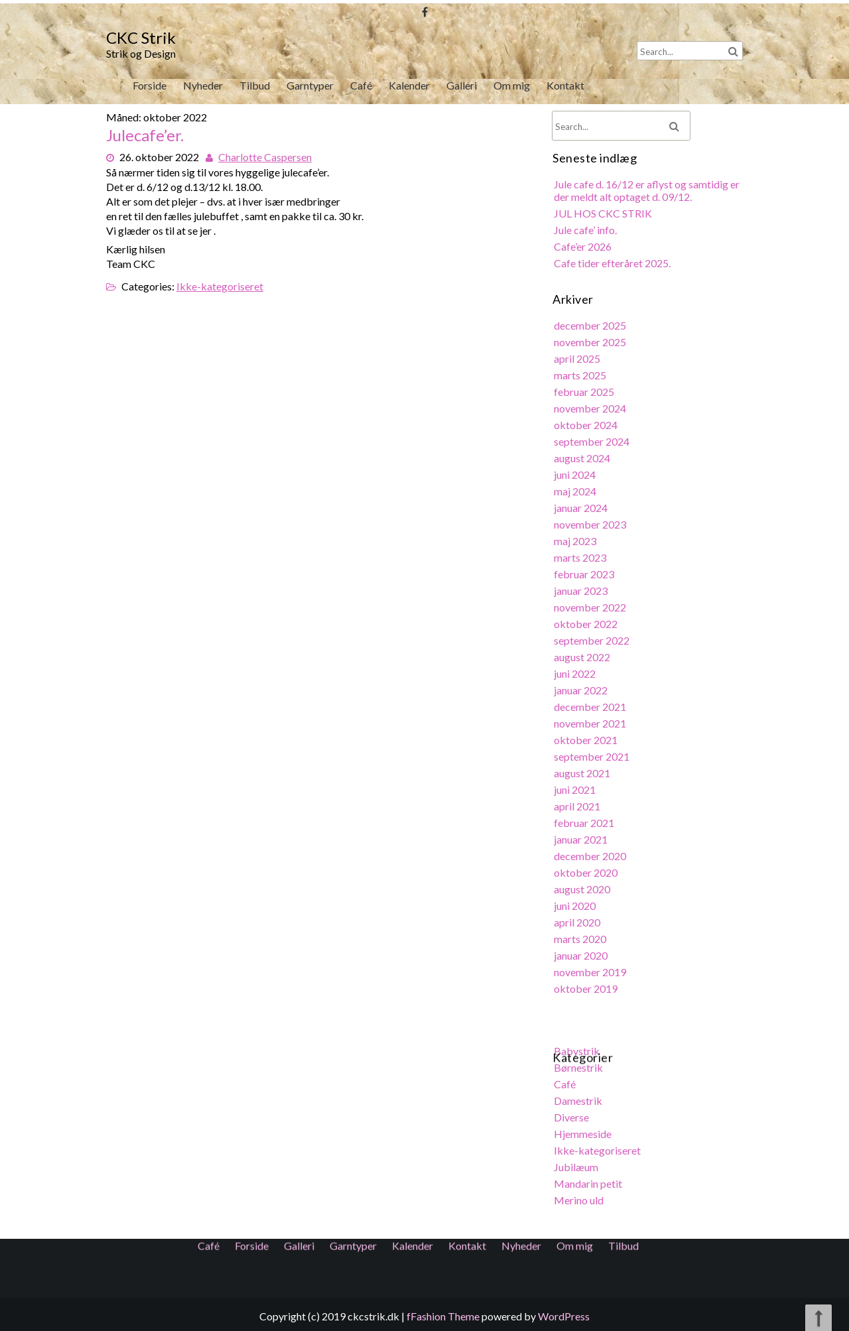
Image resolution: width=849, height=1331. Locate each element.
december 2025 (591, 329)
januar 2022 (581, 690)
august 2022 (583, 657)
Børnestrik (579, 1062)
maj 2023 (576, 542)
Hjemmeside (583, 1128)
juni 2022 (575, 673)
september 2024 (592, 444)
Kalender (409, 85)
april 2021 (578, 804)
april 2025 (578, 361)
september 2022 (592, 641)
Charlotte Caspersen (266, 155)
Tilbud (255, 85)
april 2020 (578, 919)
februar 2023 (585, 575)
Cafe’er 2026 (583, 251)
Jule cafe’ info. (586, 235)
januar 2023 (581, 591)
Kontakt (565, 85)
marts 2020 (581, 935)
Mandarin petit (589, 1177)
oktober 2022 (586, 624)
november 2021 (591, 722)
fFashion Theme (443, 1316)
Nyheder (202, 85)
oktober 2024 (586, 427)
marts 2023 (581, 558)
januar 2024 (581, 509)
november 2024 (591, 411)
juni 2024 (575, 476)
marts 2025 (581, 378)
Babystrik (577, 1046)
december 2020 (591, 854)
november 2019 (591, 968)
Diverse (572, 1112)
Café (361, 85)
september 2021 (592, 755)
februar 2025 (585, 395)
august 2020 (583, 886)
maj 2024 (576, 493)
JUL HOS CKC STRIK (603, 218)
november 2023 (591, 526)
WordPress (564, 1316)
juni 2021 (575, 788)
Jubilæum (577, 1161)
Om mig (511, 85)
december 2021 (591, 706)
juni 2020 (575, 903)
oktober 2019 (586, 984)
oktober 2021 (586, 739)
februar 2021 (585, 820)
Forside (149, 85)
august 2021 (583, 771)
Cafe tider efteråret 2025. (613, 267)
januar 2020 (581, 952)
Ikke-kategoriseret (220, 283)
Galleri (462, 85)
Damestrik (579, 1096)
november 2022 (591, 608)
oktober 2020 (586, 869)
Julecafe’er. (147, 136)
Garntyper (310, 85)
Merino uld (579, 1194)
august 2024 (583, 460)
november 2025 (591, 346)
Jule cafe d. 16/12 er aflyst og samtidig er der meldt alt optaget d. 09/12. (647, 196)
